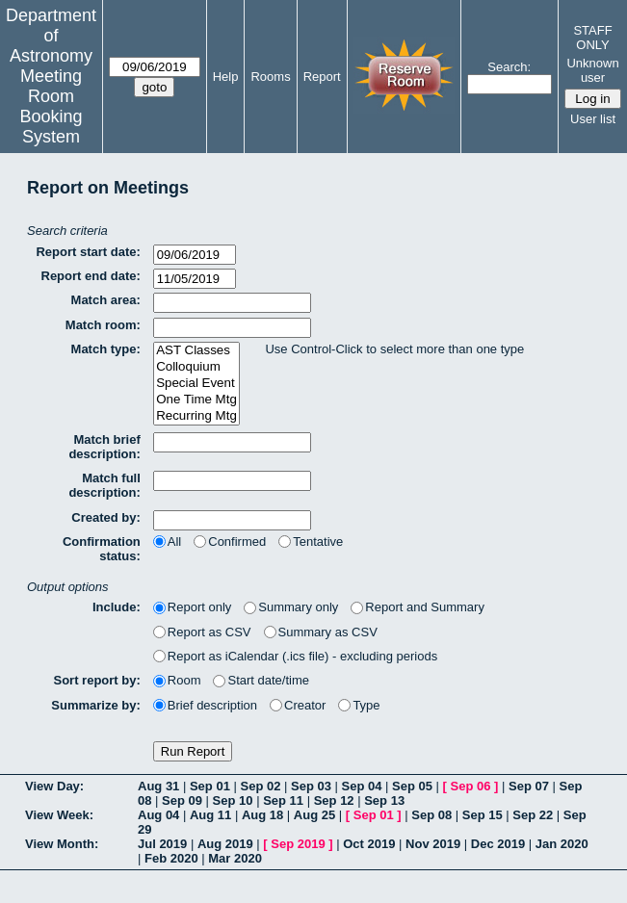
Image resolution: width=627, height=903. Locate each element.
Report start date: (88, 252)
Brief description (205, 705)
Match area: (106, 300)
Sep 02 (260, 786)
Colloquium (196, 367)
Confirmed (230, 541)
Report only (192, 607)
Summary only (291, 607)
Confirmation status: (102, 548)
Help (226, 76)
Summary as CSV (321, 632)
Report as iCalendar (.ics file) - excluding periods (295, 656)
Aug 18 (262, 815)
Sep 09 (182, 800)
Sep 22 (532, 815)
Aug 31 (158, 786)
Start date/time (261, 680)
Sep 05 (412, 786)
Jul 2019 (162, 844)
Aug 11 (210, 815)
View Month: (61, 844)
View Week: (59, 815)
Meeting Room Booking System (50, 106)
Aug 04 (158, 815)
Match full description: (104, 485)
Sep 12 (334, 800)
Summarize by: (95, 705)
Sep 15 (482, 815)
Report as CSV (202, 632)
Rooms (270, 76)
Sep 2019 (298, 844)
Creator (298, 705)
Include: (116, 607)
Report (322, 76)
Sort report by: (97, 680)
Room (177, 680)
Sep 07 (529, 786)
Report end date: (91, 276)
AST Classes (196, 351)
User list (592, 119)
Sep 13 (384, 800)
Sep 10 (233, 800)
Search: (509, 67)
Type (358, 705)
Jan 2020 (562, 844)
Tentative (310, 541)
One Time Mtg (196, 400)
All (167, 541)
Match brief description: (104, 446)
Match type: (106, 349)
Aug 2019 (225, 844)
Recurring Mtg (196, 416)
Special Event (196, 383)
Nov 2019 (432, 844)
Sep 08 (431, 815)
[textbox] (232, 303)
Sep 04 (362, 786)
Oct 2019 (369, 844)
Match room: (103, 325)
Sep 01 (210, 786)
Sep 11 (283, 800)
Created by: (106, 517)
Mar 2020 (235, 858)
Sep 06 (471, 786)
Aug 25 (314, 815)
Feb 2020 (171, 858)
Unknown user (592, 70)
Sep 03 (311, 786)
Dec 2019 (498, 844)
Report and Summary (417, 607)
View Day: (54, 786)
